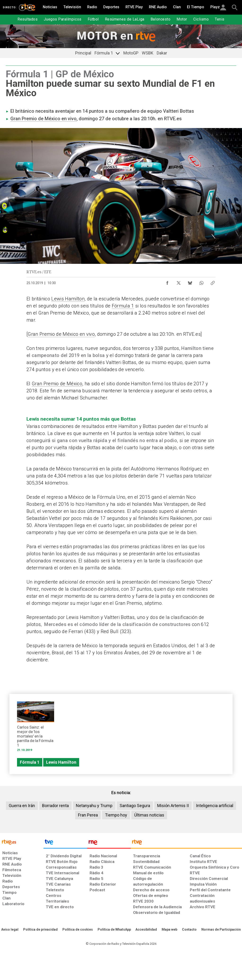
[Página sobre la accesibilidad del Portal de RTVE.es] (146, 929)
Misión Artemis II (173, 805)
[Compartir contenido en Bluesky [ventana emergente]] (190, 281)
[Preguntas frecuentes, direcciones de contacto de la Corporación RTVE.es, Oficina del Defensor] (189, 929)
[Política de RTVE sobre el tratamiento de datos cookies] (77, 929)
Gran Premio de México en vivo (43, 118)
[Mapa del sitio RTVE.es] (169, 929)
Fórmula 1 (123, 306)
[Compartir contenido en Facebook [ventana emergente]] (167, 281)
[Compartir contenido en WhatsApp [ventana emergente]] (201, 281)
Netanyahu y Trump (94, 805)
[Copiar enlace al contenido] (212, 281)
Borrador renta (55, 805)
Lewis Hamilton (68, 299)
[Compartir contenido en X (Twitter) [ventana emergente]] (178, 281)
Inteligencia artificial (214, 805)
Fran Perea (88, 815)
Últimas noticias (149, 815)
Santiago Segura (135, 805)
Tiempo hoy (116, 815)
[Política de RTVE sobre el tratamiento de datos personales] (40, 929)
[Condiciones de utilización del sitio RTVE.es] (9, 929)
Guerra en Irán (22, 805)
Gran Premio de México (57, 383)
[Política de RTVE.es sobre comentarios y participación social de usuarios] (221, 929)
